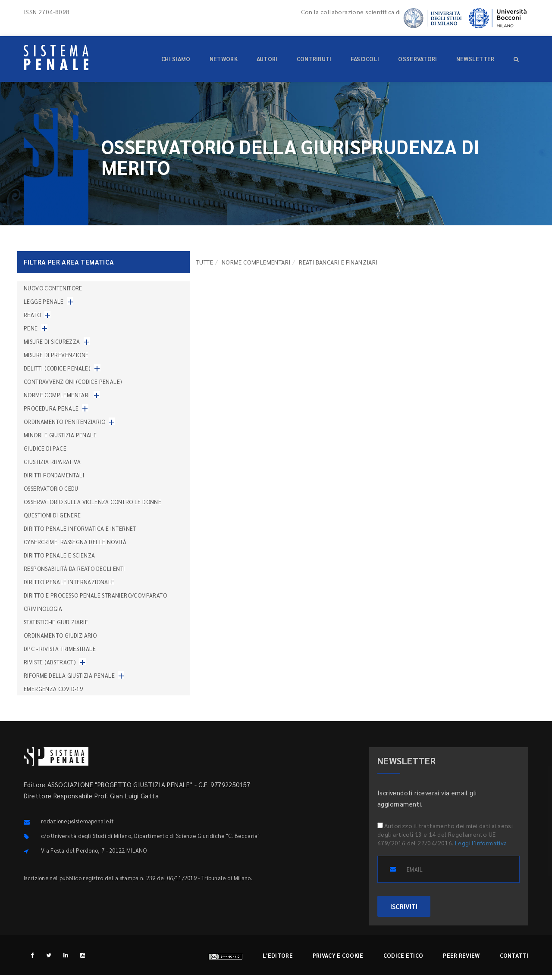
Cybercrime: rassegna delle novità (75, 541)
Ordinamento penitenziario (64, 421)
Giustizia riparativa (52, 461)
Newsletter (475, 58)
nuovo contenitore (53, 288)
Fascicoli (365, 58)
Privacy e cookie (338, 955)
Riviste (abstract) (50, 662)
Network (224, 58)
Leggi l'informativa (481, 843)
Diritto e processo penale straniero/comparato (95, 595)
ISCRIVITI (403, 906)
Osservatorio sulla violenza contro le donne (92, 501)
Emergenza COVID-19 (53, 688)
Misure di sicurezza (52, 341)
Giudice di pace (45, 448)
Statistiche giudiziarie (56, 622)
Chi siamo (176, 58)
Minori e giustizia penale (60, 435)
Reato (32, 314)
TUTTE (204, 262)
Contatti (514, 955)
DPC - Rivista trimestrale (60, 648)
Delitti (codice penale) (57, 368)
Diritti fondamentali (54, 475)
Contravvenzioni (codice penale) (73, 381)
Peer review (461, 955)
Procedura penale (51, 408)
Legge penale (44, 301)
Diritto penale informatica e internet (80, 528)
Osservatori (417, 58)
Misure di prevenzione (56, 354)
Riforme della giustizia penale (69, 675)
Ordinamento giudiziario (60, 635)
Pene (31, 328)
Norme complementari (256, 262)
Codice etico (403, 955)
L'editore (278, 955)
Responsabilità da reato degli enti (74, 568)
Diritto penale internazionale (69, 582)
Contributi (314, 58)
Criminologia (43, 608)
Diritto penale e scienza (59, 555)
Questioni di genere (52, 515)
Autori (267, 58)
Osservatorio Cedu (51, 488)
